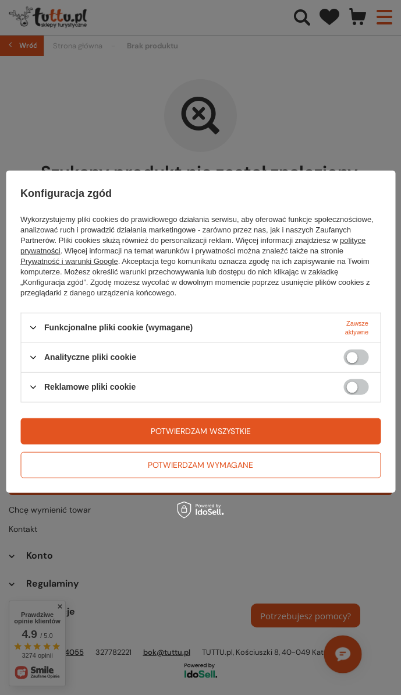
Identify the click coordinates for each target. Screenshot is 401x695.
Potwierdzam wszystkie (201, 431)
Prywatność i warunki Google (69, 260)
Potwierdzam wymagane (200, 465)
